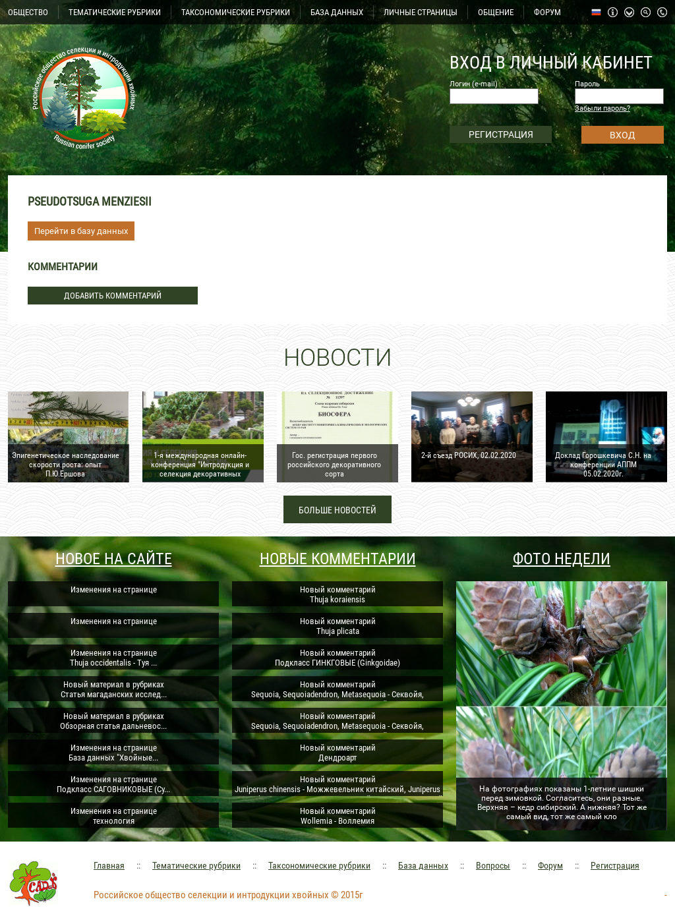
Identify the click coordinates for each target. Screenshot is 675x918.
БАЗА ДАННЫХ (336, 12)
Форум (550, 865)
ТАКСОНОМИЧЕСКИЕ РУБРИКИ (235, 12)
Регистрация (615, 865)
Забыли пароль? (602, 108)
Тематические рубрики (196, 865)
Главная (109, 865)
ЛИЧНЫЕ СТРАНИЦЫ (420, 12)
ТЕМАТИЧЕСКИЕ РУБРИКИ (115, 12)
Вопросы (493, 865)
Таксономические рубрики (319, 865)
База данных (423, 865)
